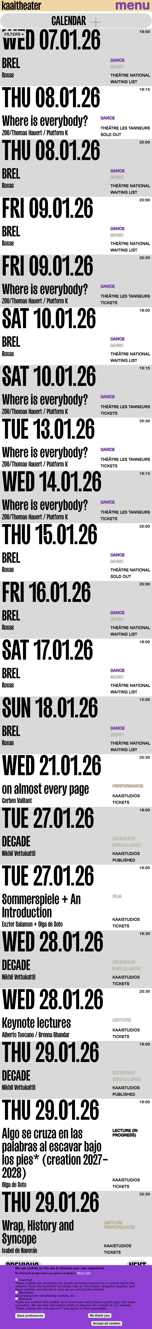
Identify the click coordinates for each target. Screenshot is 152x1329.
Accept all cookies (107, 1323)
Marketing (26, 1293)
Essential (25, 1280)
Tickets (109, 302)
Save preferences (30, 1316)
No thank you (100, 1316)
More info (84, 1273)
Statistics (25, 1299)
